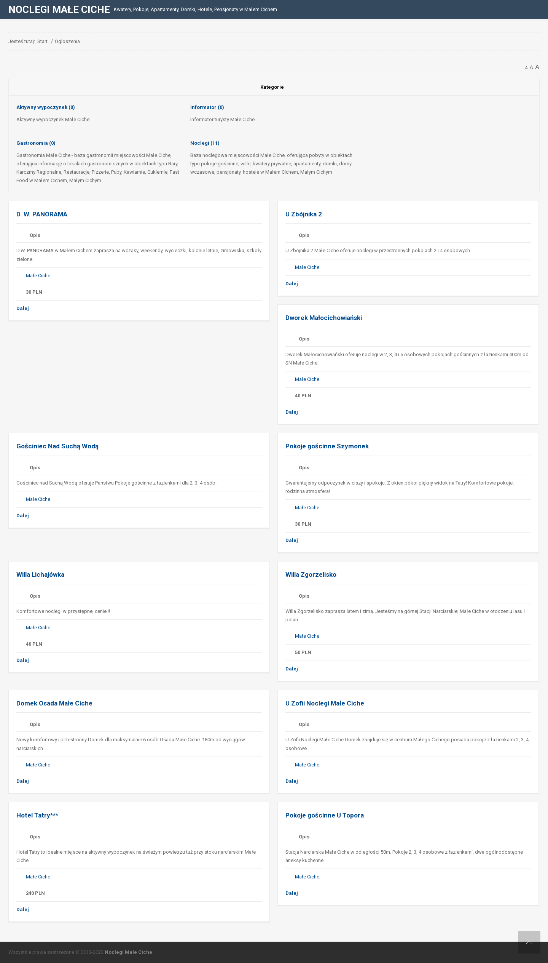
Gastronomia (36, 143)
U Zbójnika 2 (303, 214)
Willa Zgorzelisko (310, 574)
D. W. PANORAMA (41, 214)
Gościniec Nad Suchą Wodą (57, 446)
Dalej (22, 308)
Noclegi (205, 143)
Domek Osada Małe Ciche (54, 703)
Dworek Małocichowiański (323, 318)
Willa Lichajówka (41, 574)
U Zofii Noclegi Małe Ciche (324, 703)
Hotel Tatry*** (37, 815)
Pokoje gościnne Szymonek (327, 446)
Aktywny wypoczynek (45, 107)
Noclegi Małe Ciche (128, 952)
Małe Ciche (38, 275)
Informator (207, 107)
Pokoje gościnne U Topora (324, 815)
